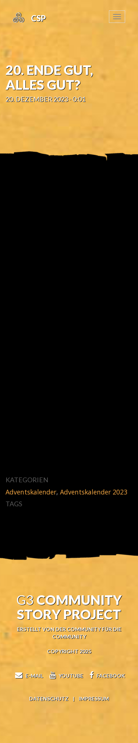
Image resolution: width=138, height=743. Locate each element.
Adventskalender (31, 491)
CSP (37, 18)
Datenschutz (48, 698)
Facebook (106, 675)
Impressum (94, 698)
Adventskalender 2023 (93, 491)
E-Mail (28, 675)
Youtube (65, 675)
